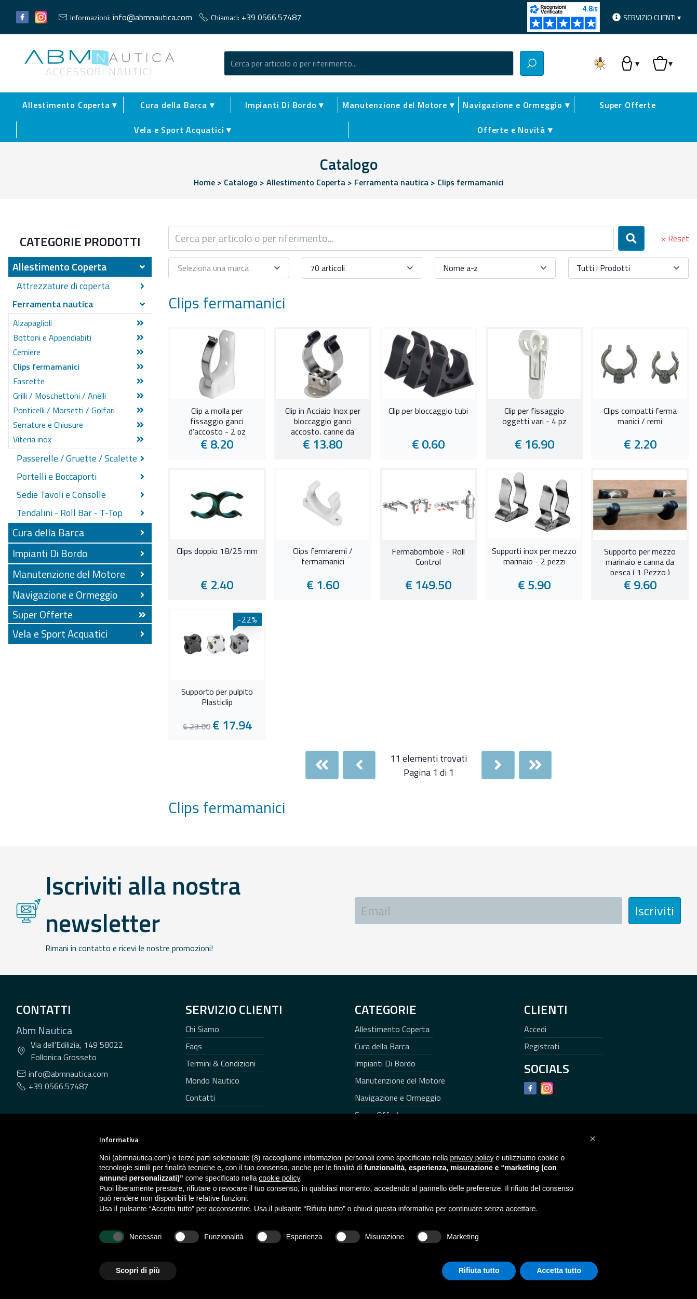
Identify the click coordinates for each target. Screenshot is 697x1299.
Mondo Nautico (212, 1080)
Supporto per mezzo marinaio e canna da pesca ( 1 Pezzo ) (640, 560)
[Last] (535, 765)
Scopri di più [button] (138, 1270)
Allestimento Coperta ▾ (69, 105)
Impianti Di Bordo (385, 1063)
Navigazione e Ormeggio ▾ (516, 105)
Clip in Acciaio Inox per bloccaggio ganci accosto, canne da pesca (322, 420)
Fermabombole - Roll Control (428, 557)
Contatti (200, 1097)
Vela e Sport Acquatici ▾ (182, 130)
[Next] (498, 765)
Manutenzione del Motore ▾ (398, 105)
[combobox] (369, 63)
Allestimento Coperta (392, 1029)
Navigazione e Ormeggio (398, 1097)
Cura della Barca (382, 1046)
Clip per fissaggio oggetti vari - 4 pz (534, 416)
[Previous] (359, 765)
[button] (592, 1138)
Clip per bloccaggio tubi (428, 411)
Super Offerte (627, 105)
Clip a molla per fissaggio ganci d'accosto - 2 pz (217, 420)
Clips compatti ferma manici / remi (640, 416)
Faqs (193, 1046)
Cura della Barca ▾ (177, 105)
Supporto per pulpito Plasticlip (217, 697)
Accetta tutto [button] (559, 1270)
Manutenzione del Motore (400, 1080)
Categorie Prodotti (80, 241)
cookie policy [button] (279, 1178)
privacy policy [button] (471, 1158)
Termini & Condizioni (220, 1063)
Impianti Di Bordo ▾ (284, 105)
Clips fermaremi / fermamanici (323, 556)
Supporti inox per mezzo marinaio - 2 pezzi (534, 556)
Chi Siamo (202, 1029)
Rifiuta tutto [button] (479, 1270)
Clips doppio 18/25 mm (217, 551)
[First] (322, 765)
